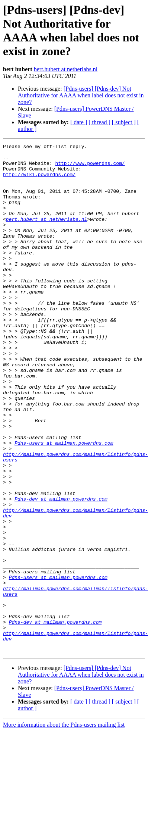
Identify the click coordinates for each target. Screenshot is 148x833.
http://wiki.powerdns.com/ (39, 181)
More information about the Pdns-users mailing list (64, 826)
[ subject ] (124, 122)
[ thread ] (99, 122)
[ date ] (78, 122)
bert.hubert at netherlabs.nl (66, 69)
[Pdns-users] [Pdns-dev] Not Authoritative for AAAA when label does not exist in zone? (81, 95)
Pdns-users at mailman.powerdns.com (64, 503)
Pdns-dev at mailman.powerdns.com (61, 570)
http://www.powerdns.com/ (90, 167)
